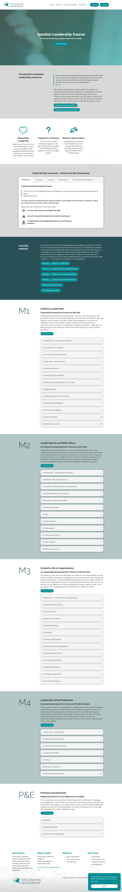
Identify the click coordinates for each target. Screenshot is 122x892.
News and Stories (70, 5)
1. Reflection (25, 180)
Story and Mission (73, 857)
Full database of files (50, 290)
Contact (104, 5)
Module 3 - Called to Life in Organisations (59, 274)
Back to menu (47, 333)
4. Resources (63, 180)
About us (59, 5)
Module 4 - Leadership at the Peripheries (59, 280)
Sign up (94, 5)
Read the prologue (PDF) (65, 105)
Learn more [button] (94, 881)
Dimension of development (83, 180)
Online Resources (98, 859)
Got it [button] (104, 886)
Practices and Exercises (52, 285)
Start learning (61, 44)
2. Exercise (39, 180)
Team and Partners (73, 859)
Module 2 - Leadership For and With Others (60, 269)
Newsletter (96, 857)
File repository (97, 864)
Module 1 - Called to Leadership (55, 263)
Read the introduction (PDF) (66, 110)
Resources (83, 5)
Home (52, 5)
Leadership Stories (98, 862)
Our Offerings (71, 862)
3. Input (50, 180)
